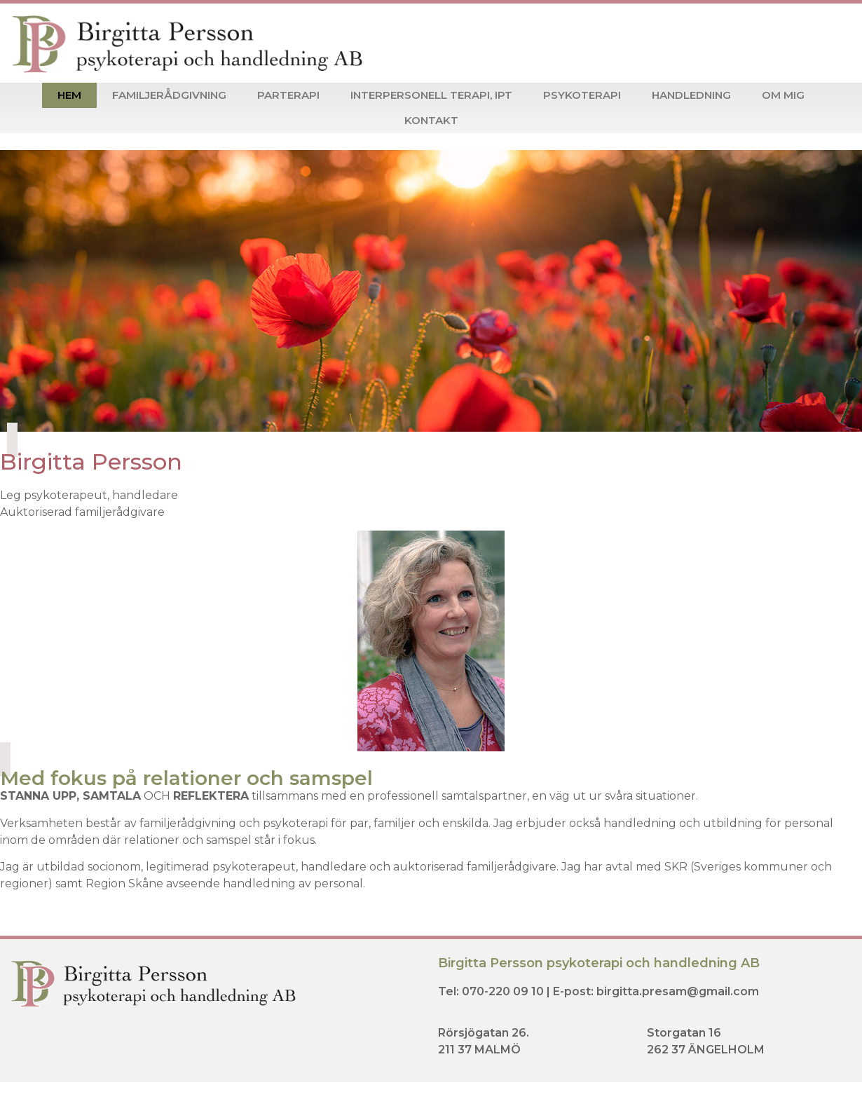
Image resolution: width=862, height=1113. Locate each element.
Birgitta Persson (91, 461)
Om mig (783, 95)
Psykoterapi (582, 95)
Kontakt (431, 120)
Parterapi (288, 95)
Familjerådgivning (169, 95)
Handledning (691, 95)
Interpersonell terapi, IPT (431, 95)
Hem (69, 95)
